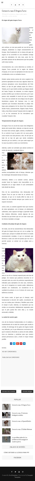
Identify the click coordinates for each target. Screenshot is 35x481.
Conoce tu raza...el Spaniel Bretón (21, 421)
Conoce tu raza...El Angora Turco (21, 405)
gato (21, 14)
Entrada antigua (27, 391)
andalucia (12, 14)
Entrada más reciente (8, 391)
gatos (25, 14)
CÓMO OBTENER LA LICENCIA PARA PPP (16, 452)
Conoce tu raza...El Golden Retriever (22, 429)
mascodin (5, 16)
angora (17, 14)
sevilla (10, 16)
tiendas (15, 16)
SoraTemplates (13, 475)
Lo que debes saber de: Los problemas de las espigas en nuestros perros (20, 439)
